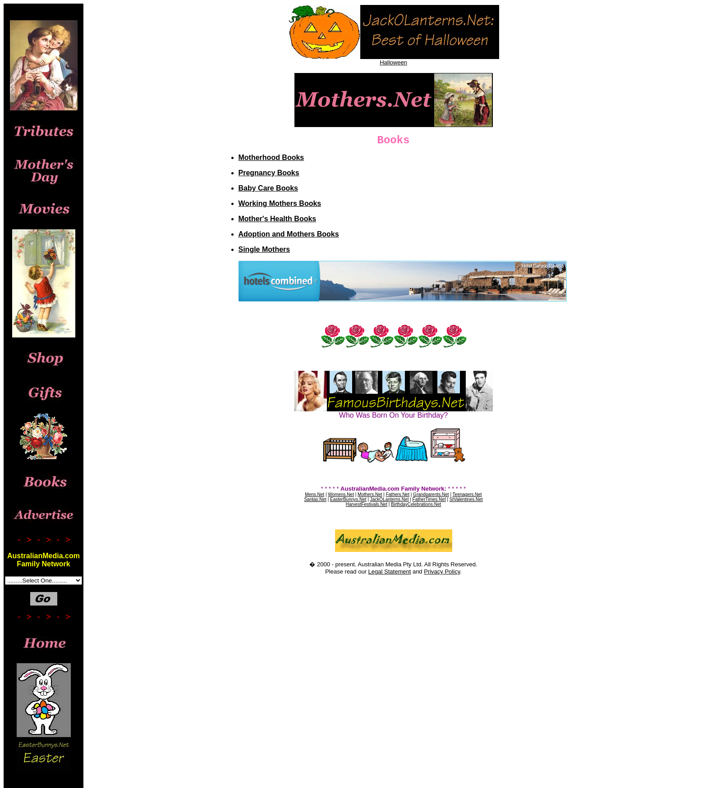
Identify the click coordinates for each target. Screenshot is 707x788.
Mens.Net (314, 494)
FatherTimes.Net (429, 499)
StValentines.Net (466, 499)
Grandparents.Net (431, 494)
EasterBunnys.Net (348, 499)
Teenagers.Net (467, 494)
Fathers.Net (397, 494)
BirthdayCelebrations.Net (416, 504)
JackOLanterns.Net (389, 499)
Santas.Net (315, 499)
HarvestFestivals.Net (366, 504)
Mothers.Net (370, 494)
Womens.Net (341, 494)
